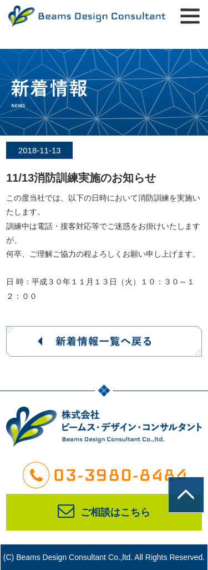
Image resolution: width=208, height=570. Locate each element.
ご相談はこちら (104, 512)
